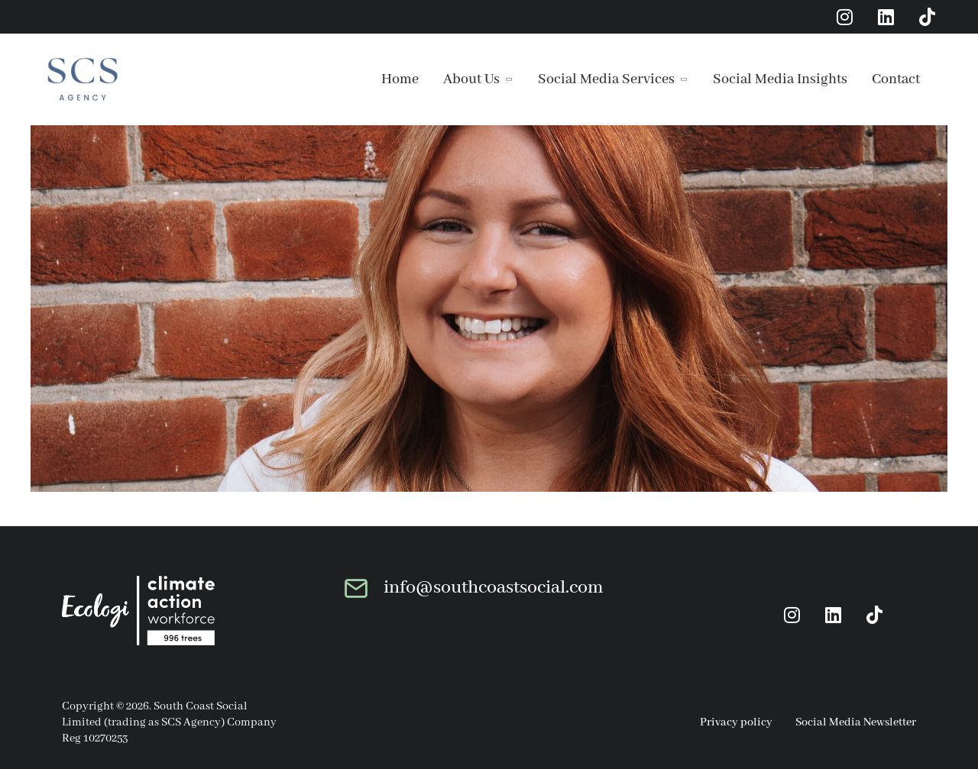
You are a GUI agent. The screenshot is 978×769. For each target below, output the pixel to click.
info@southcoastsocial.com (494, 587)
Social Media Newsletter (855, 722)
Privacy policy (736, 722)
